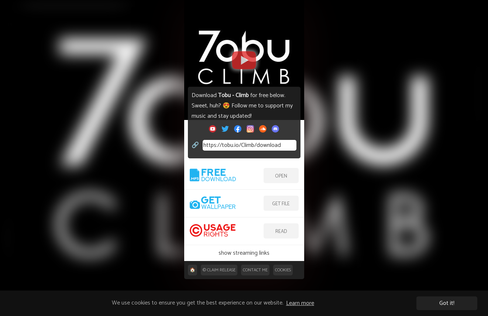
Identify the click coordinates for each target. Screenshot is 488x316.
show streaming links (244, 253)
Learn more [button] (300, 303)
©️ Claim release (219, 270)
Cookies (283, 270)
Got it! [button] (446, 303)
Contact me (255, 270)
